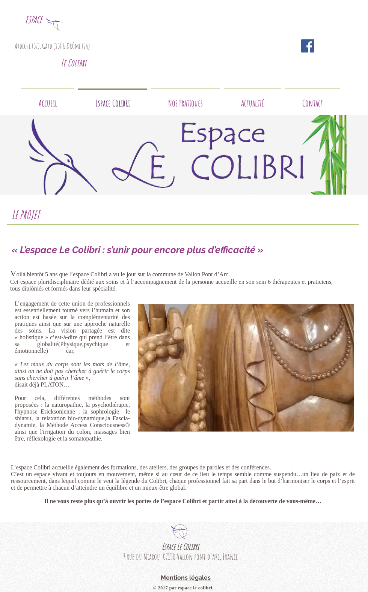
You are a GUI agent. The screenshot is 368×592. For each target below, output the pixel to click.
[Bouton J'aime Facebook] (334, 45)
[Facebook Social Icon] (307, 45)
